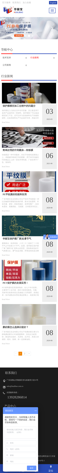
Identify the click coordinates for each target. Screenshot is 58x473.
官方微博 (6, 2)
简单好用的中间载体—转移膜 (18, 150)
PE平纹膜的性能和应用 (15, 194)
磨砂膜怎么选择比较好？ (15, 327)
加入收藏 (27, 2)
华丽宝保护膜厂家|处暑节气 (17, 238)
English (53, 3)
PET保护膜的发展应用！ (15, 283)
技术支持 (7, 58)
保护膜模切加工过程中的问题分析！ (19, 106)
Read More (6, 122)
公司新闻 (7, 65)
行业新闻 (34, 58)
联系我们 (16, 2)
